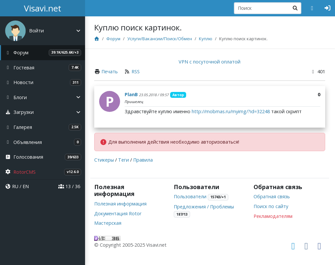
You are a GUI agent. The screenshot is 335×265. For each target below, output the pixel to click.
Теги (124, 160)
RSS (136, 71)
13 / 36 (69, 186)
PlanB (131, 94)
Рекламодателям (273, 216)
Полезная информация (121, 204)
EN (26, 186)
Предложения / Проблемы (204, 206)
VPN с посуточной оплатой (210, 62)
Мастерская (108, 223)
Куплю (206, 39)
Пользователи (190, 196)
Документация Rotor (118, 213)
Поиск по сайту (271, 206)
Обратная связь (272, 196)
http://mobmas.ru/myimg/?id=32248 (231, 111)
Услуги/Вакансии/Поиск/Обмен (160, 39)
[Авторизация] (327, 8)
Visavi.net (42, 8)
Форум (114, 39)
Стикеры (105, 160)
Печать (110, 71)
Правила (143, 160)
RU (15, 186)
